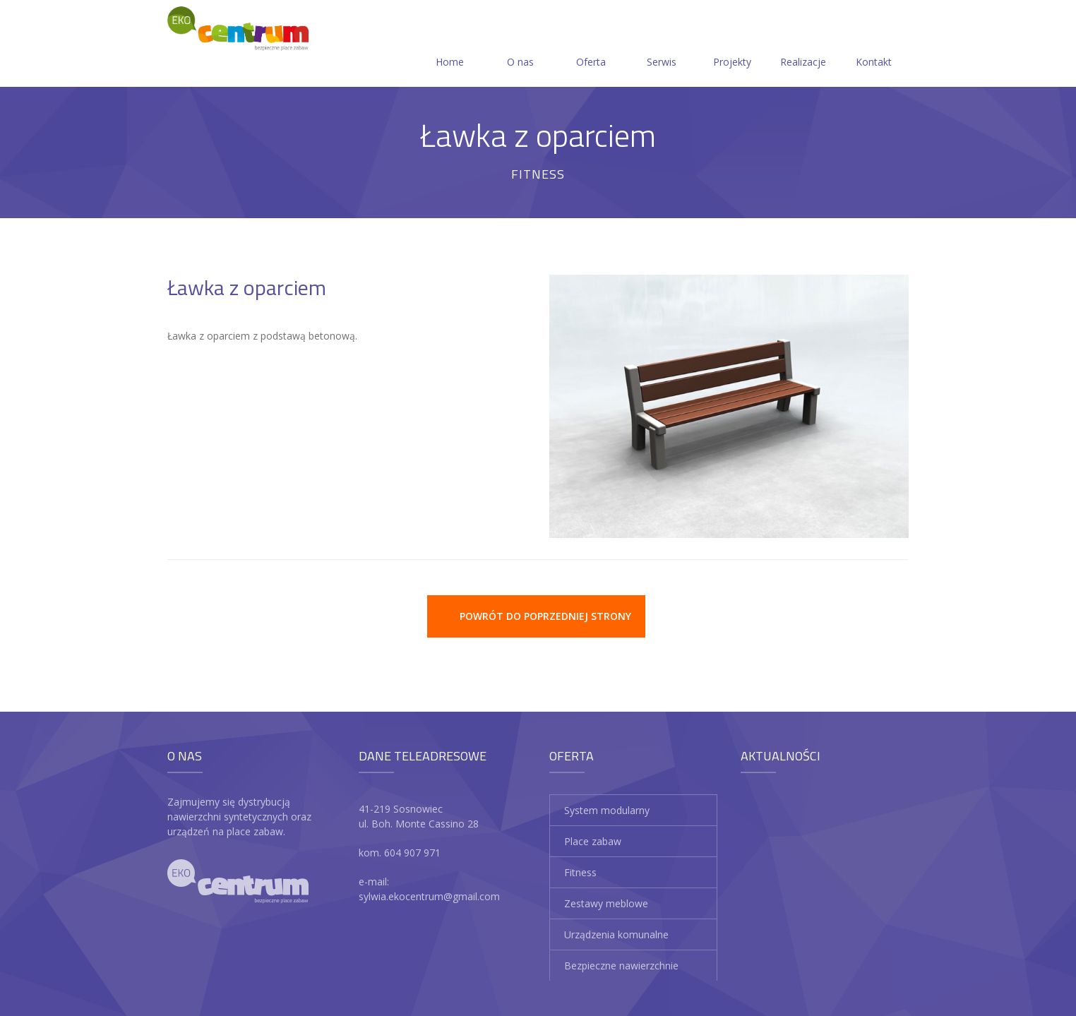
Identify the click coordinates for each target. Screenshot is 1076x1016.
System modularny (607, 810)
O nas (520, 44)
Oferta (591, 44)
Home (450, 44)
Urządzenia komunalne (616, 934)
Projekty (732, 44)
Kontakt (874, 44)
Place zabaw (592, 841)
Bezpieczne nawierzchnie (621, 965)
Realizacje (803, 44)
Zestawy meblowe (606, 903)
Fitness (580, 872)
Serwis (661, 44)
